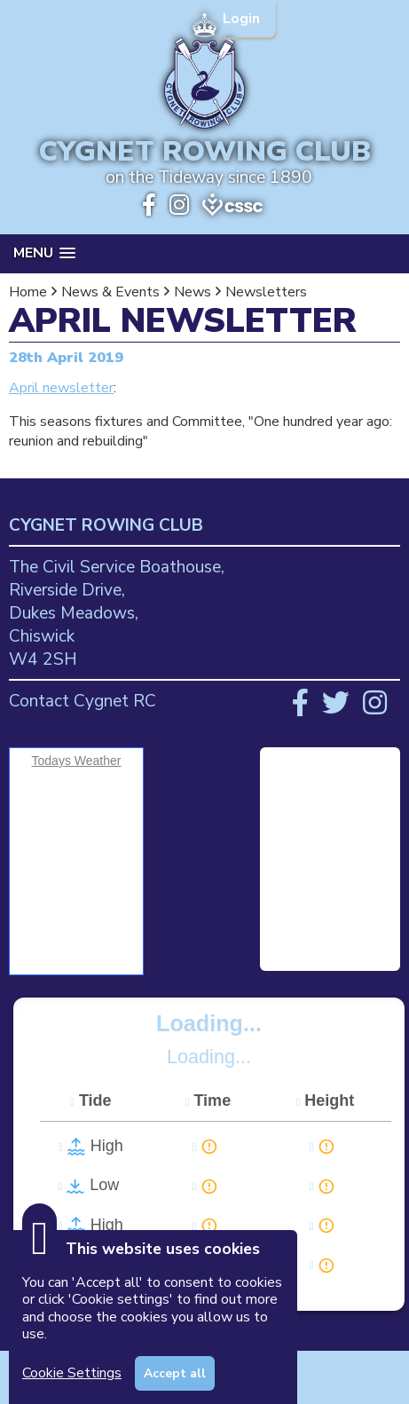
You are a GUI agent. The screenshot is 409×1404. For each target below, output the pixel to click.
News (192, 292)
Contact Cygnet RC (82, 701)
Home (28, 292)
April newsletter (61, 388)
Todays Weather (77, 760)
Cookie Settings (72, 1373)
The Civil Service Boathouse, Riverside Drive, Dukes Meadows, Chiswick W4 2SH (116, 613)
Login (243, 19)
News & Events (110, 292)
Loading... (209, 1023)
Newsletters (266, 292)
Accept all (175, 1373)
